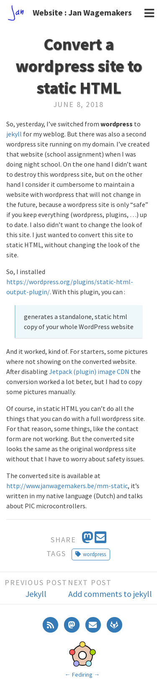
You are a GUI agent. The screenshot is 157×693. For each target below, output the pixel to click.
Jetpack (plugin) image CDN (89, 371)
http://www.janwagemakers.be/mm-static (67, 485)
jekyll (14, 134)
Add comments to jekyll (110, 593)
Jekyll (36, 593)
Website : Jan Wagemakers (82, 12)
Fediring (82, 674)
